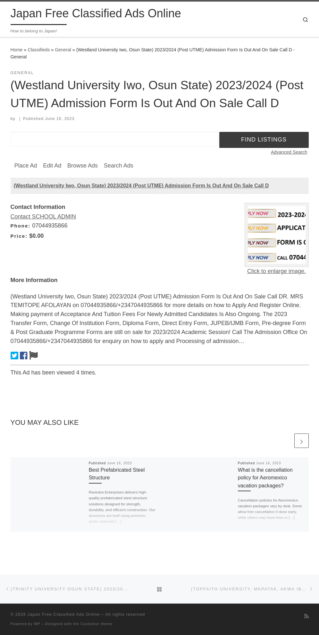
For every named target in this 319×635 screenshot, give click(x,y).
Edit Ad (52, 165)
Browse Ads (82, 165)
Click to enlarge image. (276, 271)
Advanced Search (289, 152)
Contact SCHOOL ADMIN (43, 216)
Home (17, 49)
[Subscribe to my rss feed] (306, 616)
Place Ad (25, 165)
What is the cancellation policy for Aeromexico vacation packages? (265, 477)
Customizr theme (96, 624)
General (63, 49)
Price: (19, 236)
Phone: (21, 225)
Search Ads (118, 165)
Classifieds (39, 49)
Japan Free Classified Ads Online (64, 614)
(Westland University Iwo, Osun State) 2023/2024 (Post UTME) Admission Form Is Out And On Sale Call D (141, 185)
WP (37, 624)
